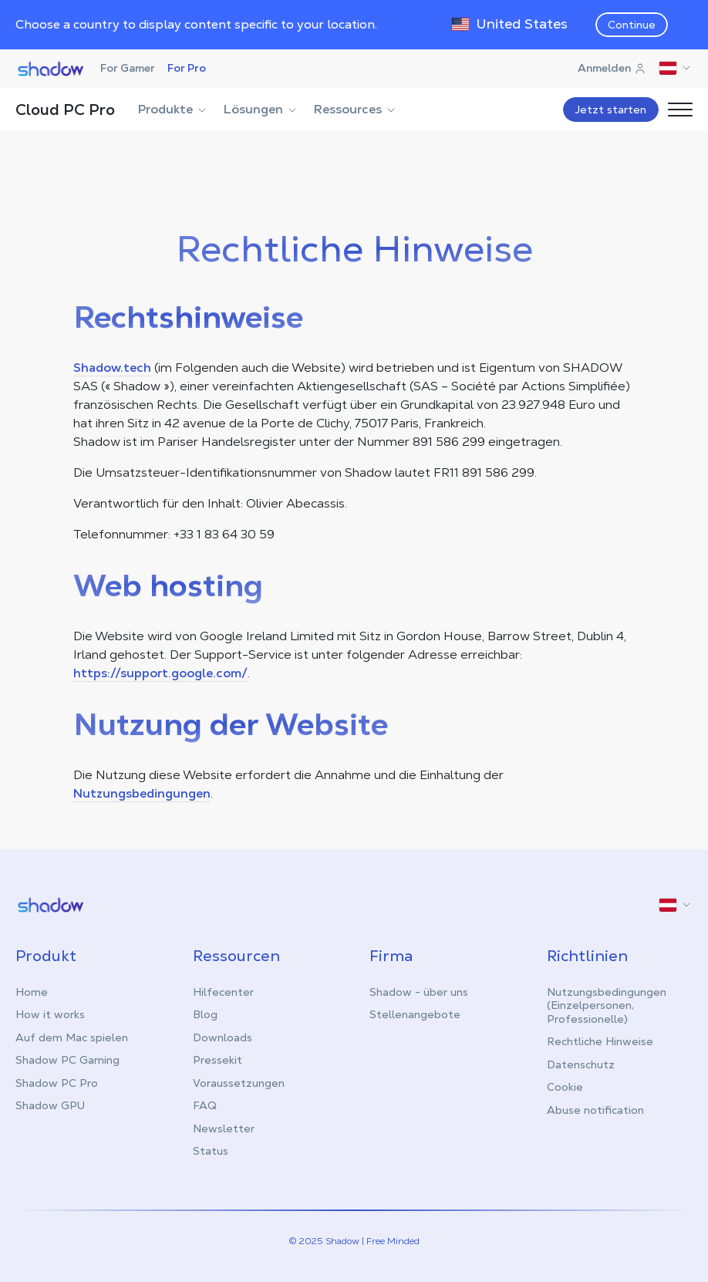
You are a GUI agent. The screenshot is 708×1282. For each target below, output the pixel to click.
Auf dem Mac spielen (71, 1037)
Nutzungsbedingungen (142, 793)
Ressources (355, 109)
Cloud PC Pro (65, 110)
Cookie (565, 1087)
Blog (205, 1014)
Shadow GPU (50, 1105)
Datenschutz (581, 1064)
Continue (632, 25)
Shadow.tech (112, 367)
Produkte (173, 109)
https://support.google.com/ (160, 673)
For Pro (186, 68)
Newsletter (224, 1128)
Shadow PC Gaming (67, 1060)
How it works (50, 1014)
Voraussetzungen (239, 1083)
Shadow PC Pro (56, 1083)
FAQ (205, 1105)
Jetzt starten (610, 109)
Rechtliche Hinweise (600, 1041)
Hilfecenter (223, 992)
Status (210, 1151)
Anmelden (612, 68)
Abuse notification (595, 1110)
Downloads (222, 1037)
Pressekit (217, 1060)
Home (31, 992)
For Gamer (127, 68)
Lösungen (261, 109)
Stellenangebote (414, 1014)
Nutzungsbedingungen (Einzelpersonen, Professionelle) (606, 1005)
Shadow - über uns (418, 992)
